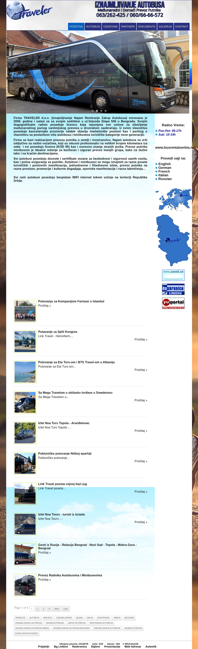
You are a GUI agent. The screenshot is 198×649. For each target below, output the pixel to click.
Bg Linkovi (61, 646)
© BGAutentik (130, 643)
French (164, 171)
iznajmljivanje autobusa (107, 628)
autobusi (34, 618)
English (164, 164)
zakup (90, 618)
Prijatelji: (44, 646)
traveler (20, 618)
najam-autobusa (55, 623)
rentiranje (103, 618)
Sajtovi (95, 646)
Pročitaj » (44, 305)
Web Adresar (133, 646)
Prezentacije (112, 646)
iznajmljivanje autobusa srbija (32, 628)
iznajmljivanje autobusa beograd (71, 628)
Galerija (165, 26)
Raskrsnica (79, 646)
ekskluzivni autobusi (26, 633)
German (164, 168)
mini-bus (47, 618)
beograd (129, 618)
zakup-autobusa (77, 623)
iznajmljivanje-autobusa (28, 623)
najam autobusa (133, 628)
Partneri (128, 26)
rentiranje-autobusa (101, 623)
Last (65, 608)
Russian (165, 179)
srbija (117, 618)
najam (79, 618)
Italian (163, 175)
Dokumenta (146, 26)
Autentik (150, 646)
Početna (76, 26)
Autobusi (93, 26)
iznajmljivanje (64, 618)
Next (56, 608)
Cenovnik (110, 26)
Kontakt (181, 26)
